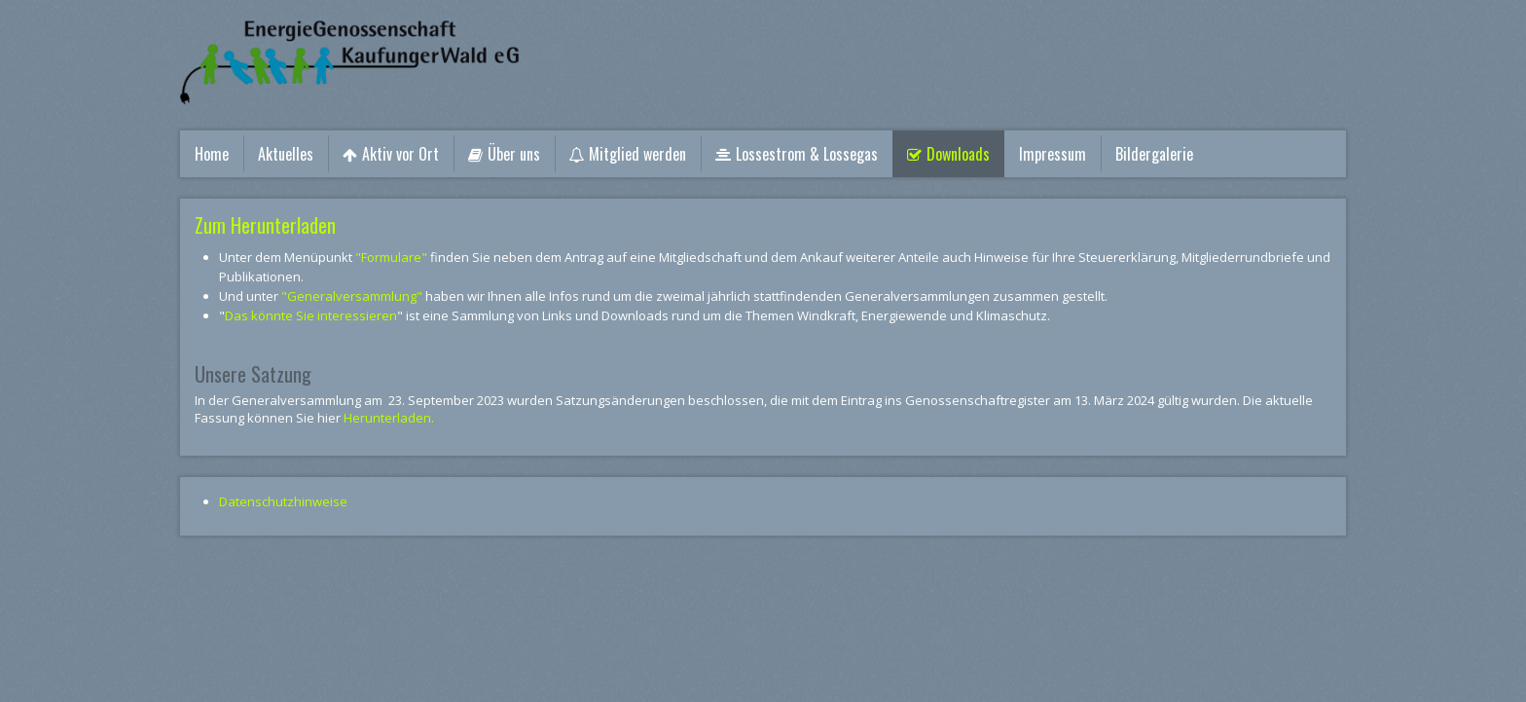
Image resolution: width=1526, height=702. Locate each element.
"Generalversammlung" (351, 296)
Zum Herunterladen (265, 225)
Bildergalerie (1154, 154)
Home (212, 154)
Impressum (1052, 154)
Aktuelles (285, 154)
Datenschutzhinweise (283, 501)
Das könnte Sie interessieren (311, 315)
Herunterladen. (389, 417)
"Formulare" (391, 257)
